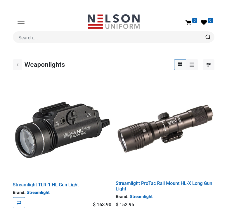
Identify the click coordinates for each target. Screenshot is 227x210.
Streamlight (38, 192)
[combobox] (113, 37)
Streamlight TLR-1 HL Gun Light (46, 185)
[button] (19, 202)
